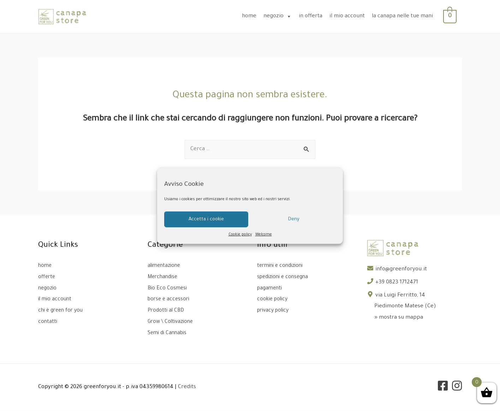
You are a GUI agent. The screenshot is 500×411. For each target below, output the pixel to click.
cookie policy (273, 299)
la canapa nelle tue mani (406, 16)
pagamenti (270, 289)
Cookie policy (240, 235)
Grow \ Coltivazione (172, 322)
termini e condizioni (282, 266)
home (253, 16)
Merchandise (164, 277)
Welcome (263, 235)
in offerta (314, 16)
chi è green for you (62, 311)
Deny (293, 219)
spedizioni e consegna (285, 277)
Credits (187, 387)
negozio (281, 16)
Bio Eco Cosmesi (168, 289)
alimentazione (165, 266)
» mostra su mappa (398, 318)
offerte (47, 277)
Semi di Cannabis (169, 333)
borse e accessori (170, 299)
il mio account (351, 16)
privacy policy (274, 311)
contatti (48, 322)
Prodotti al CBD (167, 311)
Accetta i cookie (206, 219)
